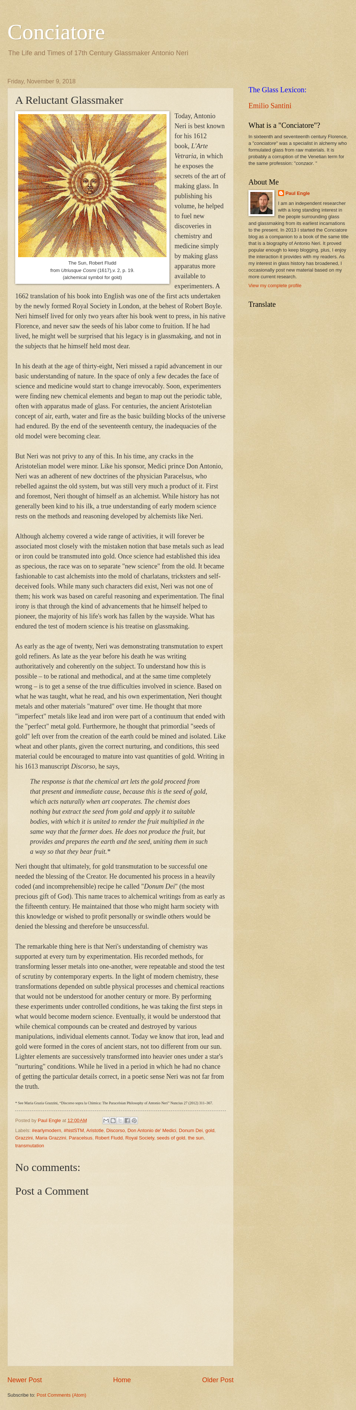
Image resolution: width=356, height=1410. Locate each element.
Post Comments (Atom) (61, 1395)
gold (209, 1130)
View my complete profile (274, 285)
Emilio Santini (269, 106)
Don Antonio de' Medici (152, 1130)
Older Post (218, 1380)
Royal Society (139, 1138)
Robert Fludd (108, 1138)
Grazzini (24, 1138)
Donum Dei (190, 1130)
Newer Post (24, 1380)
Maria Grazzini (50, 1138)
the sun (196, 1138)
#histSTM (74, 1130)
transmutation (29, 1145)
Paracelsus (81, 1138)
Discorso (115, 1130)
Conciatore (56, 32)
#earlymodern (46, 1130)
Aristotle (95, 1130)
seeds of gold (171, 1138)
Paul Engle (298, 193)
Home (122, 1380)
